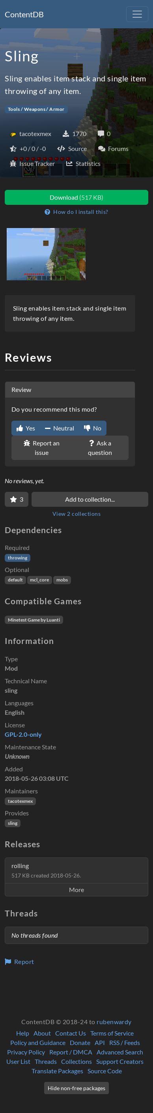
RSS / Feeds (124, 1042)
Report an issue (42, 447)
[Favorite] (16, 499)
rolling (46, 870)
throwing (17, 558)
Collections (76, 1061)
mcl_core (39, 580)
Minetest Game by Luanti (34, 620)
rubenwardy (114, 1021)
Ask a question (100, 447)
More (76, 889)
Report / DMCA (70, 1052)
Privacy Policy (26, 1052)
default (15, 580)
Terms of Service (112, 1033)
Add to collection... (90, 499)
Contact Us (70, 1033)
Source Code (105, 1070)
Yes (26, 428)
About (42, 1033)
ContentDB (24, 14)
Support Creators (120, 1061)
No (92, 428)
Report (19, 961)
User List (18, 1061)
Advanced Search (120, 1052)
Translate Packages (57, 1070)
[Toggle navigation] (137, 14)
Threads (46, 1061)
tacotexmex (20, 801)
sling (12, 823)
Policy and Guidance (37, 1042)
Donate (80, 1042)
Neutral (59, 428)
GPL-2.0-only (23, 734)
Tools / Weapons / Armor (36, 109)
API (100, 1042)
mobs (62, 580)
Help (22, 1033)
